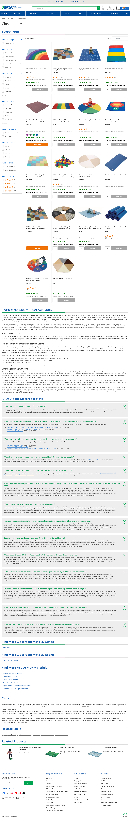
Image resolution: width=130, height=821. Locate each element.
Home (3, 18)
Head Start (104, 783)
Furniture (33, 13)
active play (85, 706)
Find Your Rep (78, 802)
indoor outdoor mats (61, 735)
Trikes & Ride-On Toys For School (15, 689)
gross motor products (106, 473)
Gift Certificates (78, 789)
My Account (77, 797)
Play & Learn (10, 18)
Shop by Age (115, 13)
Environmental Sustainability (54, 810)
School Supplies (96, 13)
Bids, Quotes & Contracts (81, 799)
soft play (122, 713)
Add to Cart (40, 89)
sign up (28, 783)
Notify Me (37, 248)
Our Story (49, 778)
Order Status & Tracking (81, 783)
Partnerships (50, 799)
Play (80, 13)
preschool (84, 336)
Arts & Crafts (16, 13)
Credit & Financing (79, 794)
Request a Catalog (106, 778)
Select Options (37, 144)
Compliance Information (53, 797)
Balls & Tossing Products (12, 673)
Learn (67, 13)
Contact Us (77, 778)
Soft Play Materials (10, 682)
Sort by (109, 38)
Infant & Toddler (50, 13)
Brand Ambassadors (107, 794)
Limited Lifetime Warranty (54, 786)
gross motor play (107, 718)
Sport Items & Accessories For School (17, 686)
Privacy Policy (50, 789)
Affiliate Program (106, 791)
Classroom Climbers (10, 676)
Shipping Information (80, 781)
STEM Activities (105, 797)
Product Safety (50, 808)
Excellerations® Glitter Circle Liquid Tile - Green (30, 748)
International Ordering (80, 791)
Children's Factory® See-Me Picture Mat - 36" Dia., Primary (22, 360)
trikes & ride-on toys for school (24, 475)
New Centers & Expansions (109, 802)
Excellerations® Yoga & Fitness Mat (17, 447)
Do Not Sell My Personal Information (57, 791)
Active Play (19, 18)
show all (4, 95)
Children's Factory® (38, 338)
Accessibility (49, 802)
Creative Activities (106, 799)
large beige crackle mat (9, 735)
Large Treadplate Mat (110, 747)
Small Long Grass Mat (67, 747)
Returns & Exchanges (80, 786)
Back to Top (125, 814)
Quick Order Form (106, 789)
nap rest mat (36, 735)
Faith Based (104, 781)
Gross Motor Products (11, 679)
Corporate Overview (52, 781)
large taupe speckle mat (24, 735)
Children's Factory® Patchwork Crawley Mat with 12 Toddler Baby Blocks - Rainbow (30, 358)
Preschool (6, 647)
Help (102, 8)
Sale (127, 13)
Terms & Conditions (52, 794)
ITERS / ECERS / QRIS (107, 786)
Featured (4, 13)
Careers (48, 783)
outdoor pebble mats (47, 735)
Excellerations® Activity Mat (13, 362)
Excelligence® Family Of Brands (55, 805)
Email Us (22, 798)
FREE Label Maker (106, 805)
